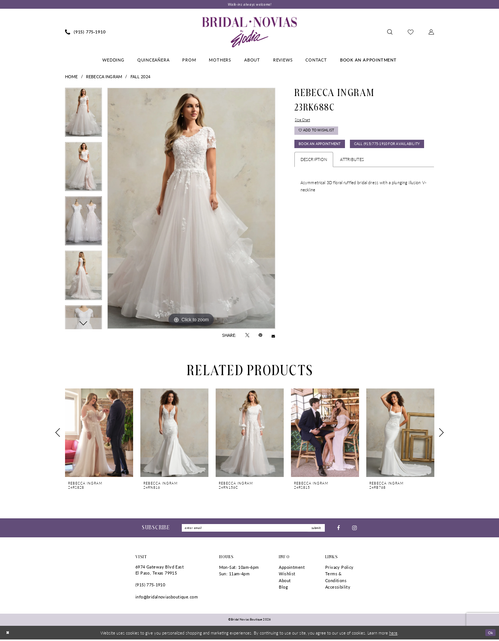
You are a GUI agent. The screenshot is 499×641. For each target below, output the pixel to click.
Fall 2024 (140, 77)
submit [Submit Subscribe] (315, 528)
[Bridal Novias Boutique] (249, 32)
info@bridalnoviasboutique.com (166, 598)
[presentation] (99, 433)
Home (71, 77)
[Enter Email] (253, 529)
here (393, 634)
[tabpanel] (83, 115)
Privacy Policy (339, 569)
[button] (431, 32)
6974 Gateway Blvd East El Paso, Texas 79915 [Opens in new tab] (159, 571)
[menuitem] (85, 32)
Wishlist (287, 575)
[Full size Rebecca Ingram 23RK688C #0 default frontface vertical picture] (191, 209)
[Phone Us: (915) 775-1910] (85, 32)
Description (313, 180)
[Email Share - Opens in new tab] (273, 335)
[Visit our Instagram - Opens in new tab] (354, 529)
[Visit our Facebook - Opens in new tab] (338, 529)
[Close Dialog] (8, 634)
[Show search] (390, 32)
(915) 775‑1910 (150, 586)
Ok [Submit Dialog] (490, 634)
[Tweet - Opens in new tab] (247, 336)
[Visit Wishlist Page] (410, 32)
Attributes (352, 180)
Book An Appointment (323, 148)
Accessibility (337, 589)
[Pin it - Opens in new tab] (260, 336)
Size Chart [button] (304, 120)
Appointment (292, 569)
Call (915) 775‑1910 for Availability (336, 164)
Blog (283, 589)
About (285, 582)
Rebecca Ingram (104, 77)
